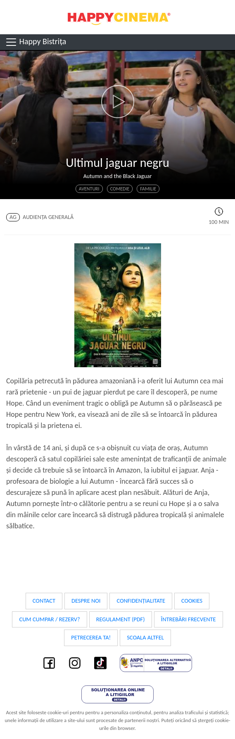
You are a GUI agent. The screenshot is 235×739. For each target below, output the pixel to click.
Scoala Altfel (145, 637)
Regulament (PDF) (120, 619)
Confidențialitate (140, 600)
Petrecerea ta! (91, 637)
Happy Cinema (118, 17)
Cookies (191, 600)
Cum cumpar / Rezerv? (49, 619)
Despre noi (85, 600)
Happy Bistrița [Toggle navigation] (35, 42)
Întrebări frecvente (188, 619)
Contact (44, 600)
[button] (117, 101)
